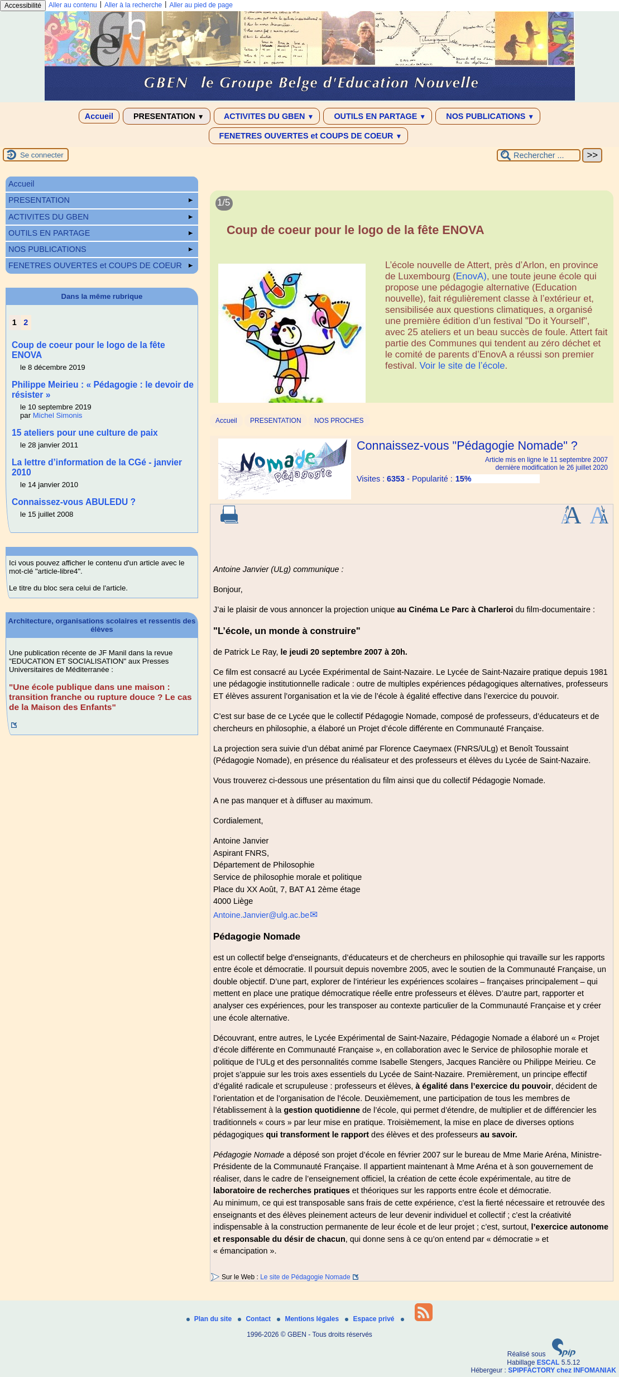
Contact (255, 1319)
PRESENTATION (166, 116)
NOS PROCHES (339, 421)
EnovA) (471, 276)
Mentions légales (308, 1319)
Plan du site (210, 1319)
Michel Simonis (58, 415)
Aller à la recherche (133, 5)
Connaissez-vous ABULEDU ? (74, 502)
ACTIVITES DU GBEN (267, 116)
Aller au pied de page (200, 5)
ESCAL (548, 1362)
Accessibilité (22, 5)
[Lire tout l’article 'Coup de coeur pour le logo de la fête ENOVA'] (411, 303)
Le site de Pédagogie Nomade (305, 1277)
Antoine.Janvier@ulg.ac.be (261, 915)
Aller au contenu (73, 5)
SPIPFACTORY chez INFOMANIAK (562, 1370)
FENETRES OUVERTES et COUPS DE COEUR (308, 135)
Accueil (99, 116)
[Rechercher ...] (538, 155)
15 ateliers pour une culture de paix (85, 432)
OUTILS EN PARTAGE (377, 116)
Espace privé (370, 1319)
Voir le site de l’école (462, 365)
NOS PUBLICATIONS (488, 116)
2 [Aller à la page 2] (25, 322)
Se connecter (42, 155)
